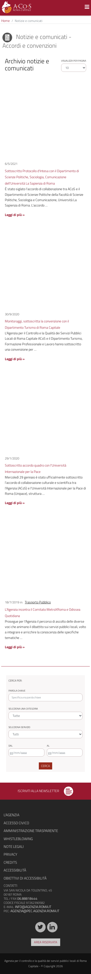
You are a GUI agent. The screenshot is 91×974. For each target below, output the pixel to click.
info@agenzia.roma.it (33, 906)
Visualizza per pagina (73, 61)
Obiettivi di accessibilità (25, 878)
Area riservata (45, 942)
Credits (10, 862)
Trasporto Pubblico (38, 602)
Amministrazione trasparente (31, 831)
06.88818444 (27, 898)
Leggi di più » (15, 214)
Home (5, 20)
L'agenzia (11, 815)
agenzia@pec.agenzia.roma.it (34, 910)
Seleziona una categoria (23, 709)
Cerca (45, 765)
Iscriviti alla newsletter (45, 790)
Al (48, 746)
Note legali (14, 846)
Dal (10, 746)
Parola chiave (16, 691)
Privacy (10, 854)
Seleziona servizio (19, 727)
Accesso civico (16, 823)
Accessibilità (15, 870)
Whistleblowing (18, 839)
